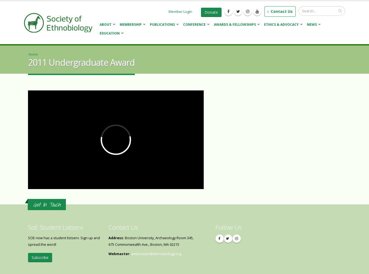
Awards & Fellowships (236, 25)
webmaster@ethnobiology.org (156, 254)
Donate (211, 12)
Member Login (180, 11)
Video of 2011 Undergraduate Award (116, 139)
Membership (132, 25)
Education (110, 34)
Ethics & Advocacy (282, 25)
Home (33, 54)
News (313, 25)
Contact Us (280, 11)
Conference (195, 25)
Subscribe (40, 257)
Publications (163, 25)
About (106, 25)
